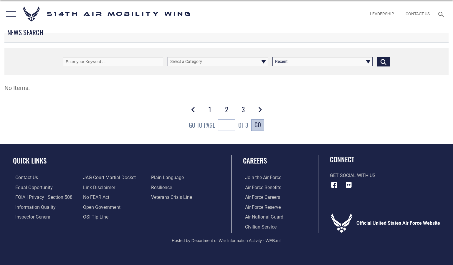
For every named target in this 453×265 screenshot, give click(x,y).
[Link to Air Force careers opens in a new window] (260, 197)
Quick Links (30, 160)
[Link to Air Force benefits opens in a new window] (261, 187)
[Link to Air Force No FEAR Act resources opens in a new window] (95, 197)
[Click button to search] (383, 61)
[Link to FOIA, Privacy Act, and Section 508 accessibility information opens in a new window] (41, 197)
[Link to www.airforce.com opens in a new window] (261, 177)
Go (257, 125)
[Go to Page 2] (226, 109)
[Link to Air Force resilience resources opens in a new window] (162, 187)
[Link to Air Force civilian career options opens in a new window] (259, 226)
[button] (9, 14)
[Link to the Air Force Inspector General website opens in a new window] (31, 216)
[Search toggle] (442, 14)
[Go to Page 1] (209, 109)
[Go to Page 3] (243, 109)
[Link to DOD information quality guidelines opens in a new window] (33, 207)
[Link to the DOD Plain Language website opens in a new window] (168, 177)
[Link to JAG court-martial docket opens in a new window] (108, 177)
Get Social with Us (353, 175)
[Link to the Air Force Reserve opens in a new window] (261, 207)
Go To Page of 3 (218, 126)
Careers (255, 160)
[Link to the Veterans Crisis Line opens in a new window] (172, 197)
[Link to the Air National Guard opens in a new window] (262, 216)
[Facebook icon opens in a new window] (334, 185)
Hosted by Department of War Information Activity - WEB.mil (226, 240)
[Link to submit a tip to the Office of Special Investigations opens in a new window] (95, 216)
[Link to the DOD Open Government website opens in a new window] (101, 207)
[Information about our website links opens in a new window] (98, 187)
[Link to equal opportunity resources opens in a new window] (31, 187)
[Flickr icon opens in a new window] (348, 185)
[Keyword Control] (113, 61)
